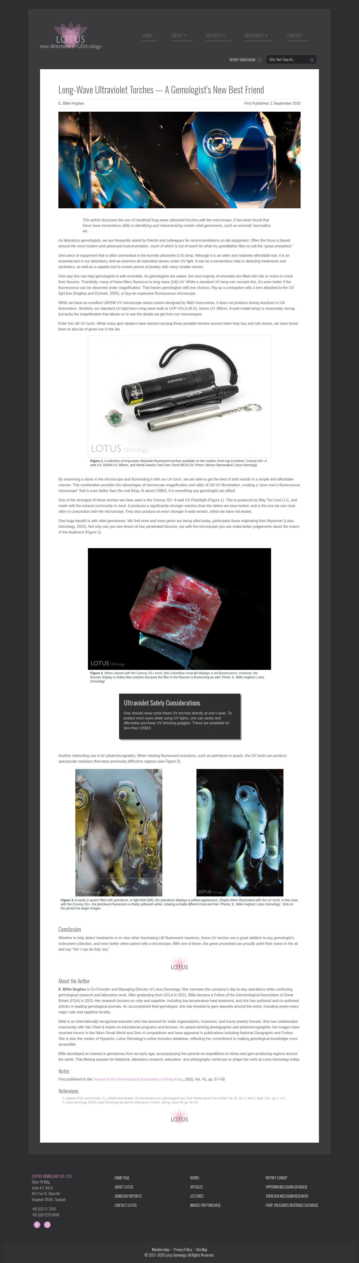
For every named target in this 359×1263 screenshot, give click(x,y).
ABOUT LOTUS (124, 1187)
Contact (294, 35)
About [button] (177, 35)
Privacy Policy (183, 1249)
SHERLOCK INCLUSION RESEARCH (287, 1196)
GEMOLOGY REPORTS (128, 1196)
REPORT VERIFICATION (242, 59)
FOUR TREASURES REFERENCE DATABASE (292, 1205)
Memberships (161, 1249)
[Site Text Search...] (291, 59)
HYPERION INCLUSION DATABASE (286, 1187)
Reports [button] (213, 35)
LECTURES (197, 1196)
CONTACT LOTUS (126, 1205)
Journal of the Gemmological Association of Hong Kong (138, 1079)
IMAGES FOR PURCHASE (205, 1205)
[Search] (312, 60)
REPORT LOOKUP (276, 1178)
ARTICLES (196, 1187)
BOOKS (194, 1178)
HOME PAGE (122, 1178)
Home (147, 35)
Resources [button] (254, 35)
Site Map (201, 1249)
